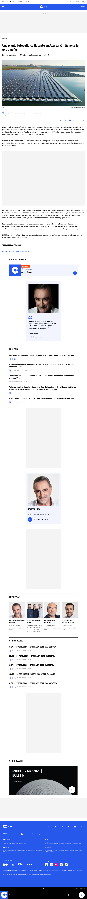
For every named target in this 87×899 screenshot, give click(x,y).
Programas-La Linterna (49, 621)
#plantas (18, 251)
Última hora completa (38, 519)
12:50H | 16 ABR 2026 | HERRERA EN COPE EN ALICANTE (32, 674)
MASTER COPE (48, 848)
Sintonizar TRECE (62, 870)
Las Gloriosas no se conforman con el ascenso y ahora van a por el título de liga (41, 355)
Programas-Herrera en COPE (17, 621)
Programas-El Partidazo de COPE (68, 621)
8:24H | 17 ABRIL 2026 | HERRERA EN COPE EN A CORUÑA (32, 647)
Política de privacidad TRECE (45, 870)
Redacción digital (9, 112)
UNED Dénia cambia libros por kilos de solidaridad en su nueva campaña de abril (41, 398)
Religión (27, 2)
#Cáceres (11, 251)
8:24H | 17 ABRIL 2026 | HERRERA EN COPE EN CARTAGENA (33, 683)
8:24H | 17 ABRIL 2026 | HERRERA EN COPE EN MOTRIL (31, 665)
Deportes (12, 2)
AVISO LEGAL (5, 870)
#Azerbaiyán (25, 251)
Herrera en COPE (35, 509)
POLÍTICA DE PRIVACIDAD (14, 870)
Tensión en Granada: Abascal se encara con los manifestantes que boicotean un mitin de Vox (41, 377)
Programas (5, 2)
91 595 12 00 (16, 834)
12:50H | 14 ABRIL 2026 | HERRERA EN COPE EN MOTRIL (32, 656)
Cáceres (4, 39)
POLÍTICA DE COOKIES (24, 870)
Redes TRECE (55, 870)
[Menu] (3, 6)
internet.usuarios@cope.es (30, 834)
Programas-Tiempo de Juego (34, 621)
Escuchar (75, 273)
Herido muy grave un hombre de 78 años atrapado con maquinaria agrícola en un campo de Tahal (42, 365)
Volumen (68, 895)
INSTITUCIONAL (6, 839)
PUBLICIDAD (6, 848)
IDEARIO (47, 839)
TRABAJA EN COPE (71, 870)
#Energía (4, 251)
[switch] (43, 889)
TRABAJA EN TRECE (79, 870)
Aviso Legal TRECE (33, 870)
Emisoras (19, 2)
